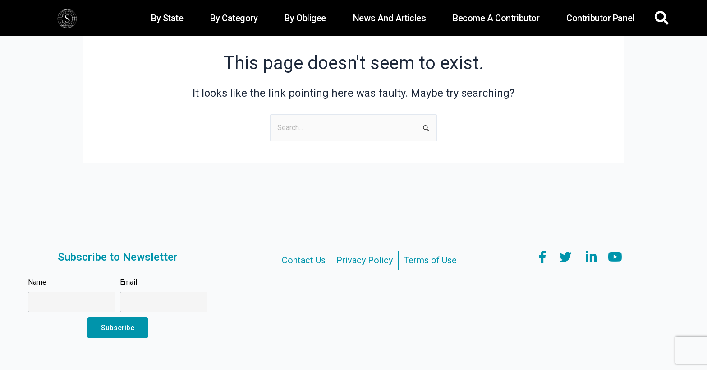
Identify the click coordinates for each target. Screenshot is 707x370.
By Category (233, 18)
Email (128, 282)
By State (167, 18)
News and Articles (389, 18)
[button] (662, 18)
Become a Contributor (496, 18)
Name (37, 282)
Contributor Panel (600, 18)
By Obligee (305, 18)
